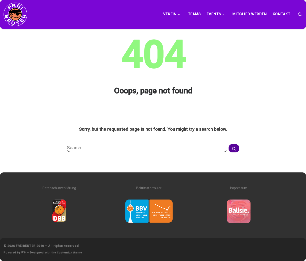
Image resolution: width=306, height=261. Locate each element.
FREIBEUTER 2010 (30, 246)
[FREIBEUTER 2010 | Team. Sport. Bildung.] (15, 13)
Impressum (238, 188)
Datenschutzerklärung (59, 188)
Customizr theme (69, 252)
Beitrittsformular (149, 188)
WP (23, 252)
